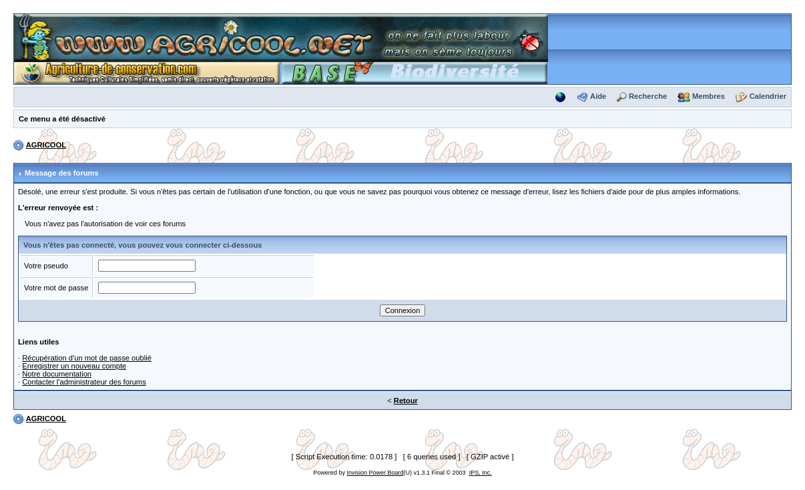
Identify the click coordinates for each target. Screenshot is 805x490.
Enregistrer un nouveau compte (74, 366)
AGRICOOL (46, 145)
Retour (406, 401)
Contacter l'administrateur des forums (84, 382)
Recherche (648, 96)
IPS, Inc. (480, 472)
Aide (598, 96)
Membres (708, 96)
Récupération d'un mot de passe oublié (87, 358)
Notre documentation (56, 374)
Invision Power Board (374, 472)
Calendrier (768, 96)
